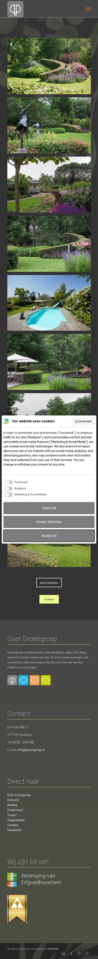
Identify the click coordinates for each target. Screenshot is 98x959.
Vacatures (14, 830)
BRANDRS (53, 949)
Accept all (49, 536)
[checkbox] (15, 482)
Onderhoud (15, 810)
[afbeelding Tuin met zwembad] (50, 67)
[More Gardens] (49, 582)
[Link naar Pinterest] (79, 953)
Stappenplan (16, 820)
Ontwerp (13, 800)
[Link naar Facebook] (71, 953)
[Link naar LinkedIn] (63, 953)
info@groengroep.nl (30, 750)
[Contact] (49, 599)
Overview (83, 421)
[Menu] (88, 8)
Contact (12, 825)
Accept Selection (49, 522)
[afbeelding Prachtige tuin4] (50, 363)
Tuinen (12, 815)
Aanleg (12, 805)
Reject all (49, 508)
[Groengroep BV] (40, 8)
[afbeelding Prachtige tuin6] (50, 127)
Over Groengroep (19, 795)
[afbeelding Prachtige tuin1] (50, 304)
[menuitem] (88, 8)
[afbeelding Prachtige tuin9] (50, 186)
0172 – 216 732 (23, 742)
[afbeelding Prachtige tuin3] (50, 245)
